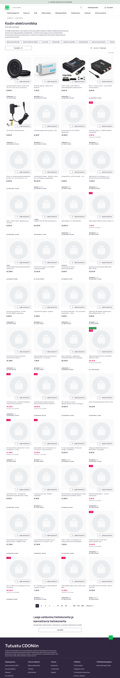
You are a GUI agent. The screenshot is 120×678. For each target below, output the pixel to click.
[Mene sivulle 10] (58, 605)
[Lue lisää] (60, 630)
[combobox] (47, 7)
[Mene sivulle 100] (74, 605)
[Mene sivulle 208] (82, 605)
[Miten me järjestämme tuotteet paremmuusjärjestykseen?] (91, 48)
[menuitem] (13, 13)
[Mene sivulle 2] (41, 605)
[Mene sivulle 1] (37, 605)
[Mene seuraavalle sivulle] (90, 605)
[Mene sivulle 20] (62, 605)
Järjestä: (96, 48)
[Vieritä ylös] (111, 637)
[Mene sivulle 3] (45, 605)
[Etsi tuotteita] (81, 7)
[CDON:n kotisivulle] (7, 7)
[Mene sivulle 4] (49, 605)
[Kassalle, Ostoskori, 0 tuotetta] (108, 7)
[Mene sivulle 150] (78, 605)
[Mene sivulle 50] (66, 605)
